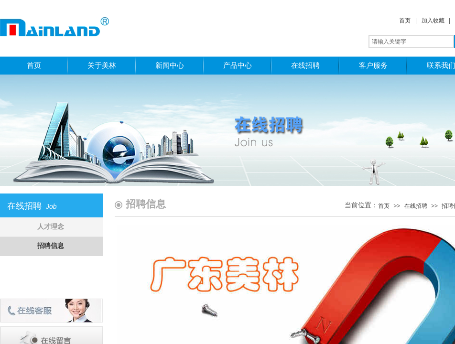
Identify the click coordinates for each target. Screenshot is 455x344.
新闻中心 (169, 65)
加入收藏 (433, 20)
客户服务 (373, 65)
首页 (405, 20)
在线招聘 (305, 65)
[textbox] (411, 41)
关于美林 (101, 65)
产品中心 (237, 65)
